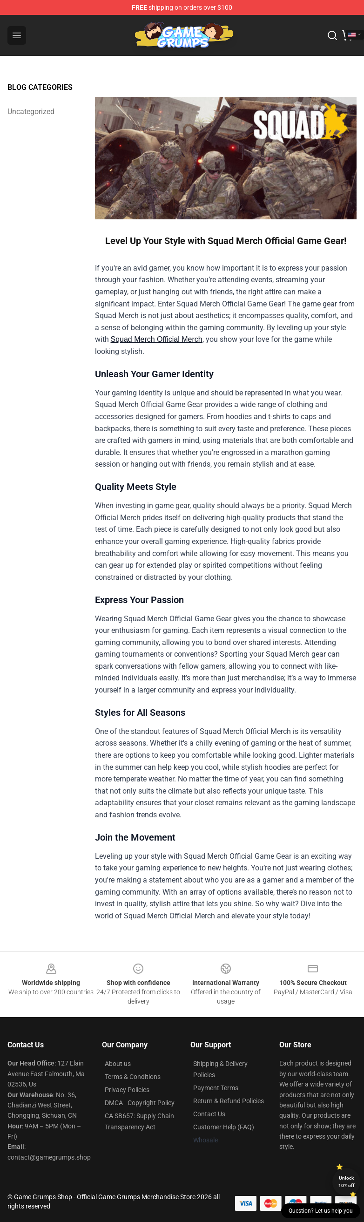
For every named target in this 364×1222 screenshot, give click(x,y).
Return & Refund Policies (228, 1101)
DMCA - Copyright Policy (140, 1103)
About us (118, 1063)
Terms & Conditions (133, 1076)
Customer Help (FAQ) (223, 1127)
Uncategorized (30, 111)
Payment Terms (215, 1088)
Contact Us (209, 1114)
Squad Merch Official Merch (156, 339)
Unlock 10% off (346, 1181)
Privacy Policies (127, 1089)
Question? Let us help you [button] (321, 1211)
